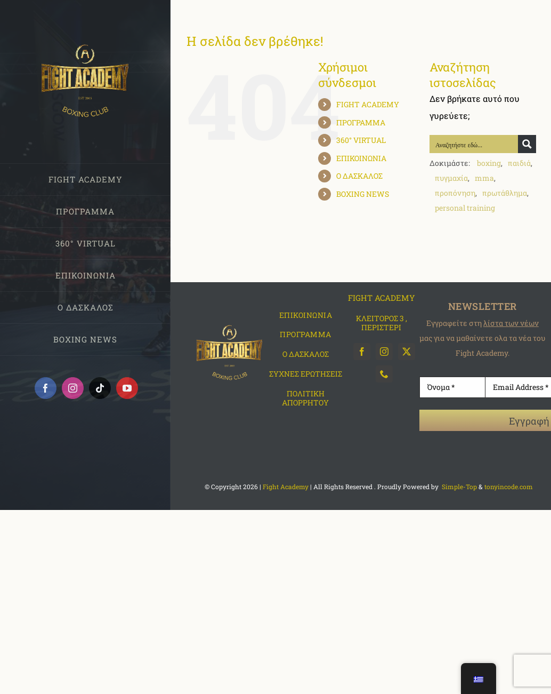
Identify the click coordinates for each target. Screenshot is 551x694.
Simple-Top (460, 486)
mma (484, 178)
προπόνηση (455, 193)
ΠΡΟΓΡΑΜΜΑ (360, 122)
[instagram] (384, 351)
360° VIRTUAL (361, 140)
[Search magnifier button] (527, 144)
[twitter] (406, 351)
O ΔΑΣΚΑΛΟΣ (305, 354)
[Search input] (474, 144)
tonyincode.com (508, 486)
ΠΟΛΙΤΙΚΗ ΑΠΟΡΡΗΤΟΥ (305, 398)
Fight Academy (286, 486)
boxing (489, 163)
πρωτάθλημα (504, 193)
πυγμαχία (451, 178)
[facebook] (361, 351)
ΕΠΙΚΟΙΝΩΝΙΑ (361, 158)
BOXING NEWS (362, 194)
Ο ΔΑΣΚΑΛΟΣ (359, 176)
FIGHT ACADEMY (367, 104)
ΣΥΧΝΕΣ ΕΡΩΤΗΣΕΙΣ (305, 374)
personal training (465, 208)
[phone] (384, 373)
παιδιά (519, 163)
